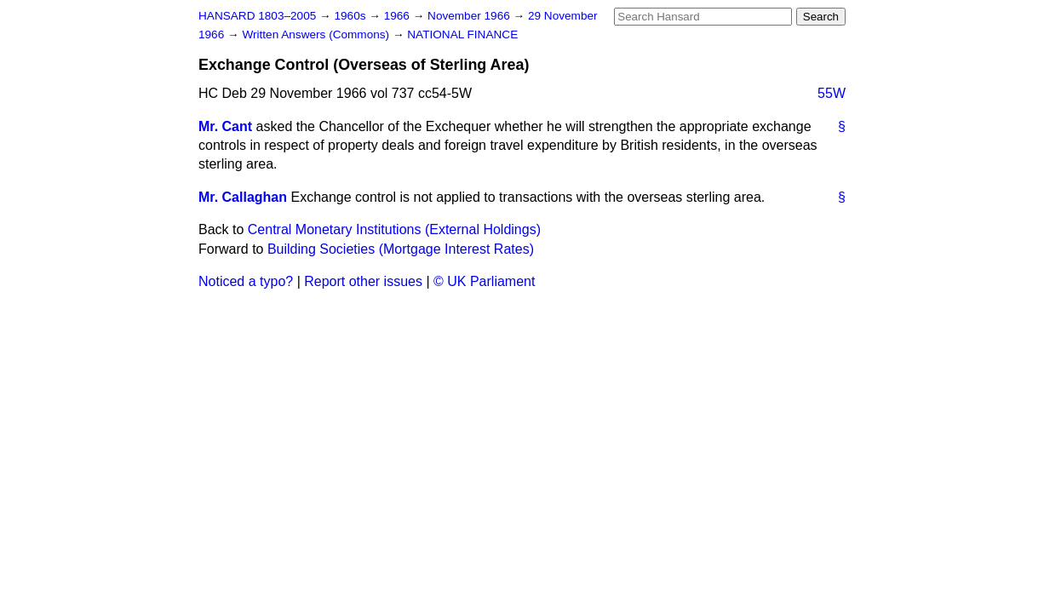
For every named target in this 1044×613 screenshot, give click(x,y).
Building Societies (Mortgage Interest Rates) (400, 249)
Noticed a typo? (245, 281)
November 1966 (470, 15)
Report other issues (363, 281)
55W (831, 93)
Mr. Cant (225, 126)
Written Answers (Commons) (317, 34)
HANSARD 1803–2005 (257, 15)
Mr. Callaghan (242, 197)
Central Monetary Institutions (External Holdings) (394, 229)
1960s (351, 15)
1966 (398, 15)
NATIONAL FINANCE (462, 34)
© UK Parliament (484, 281)
